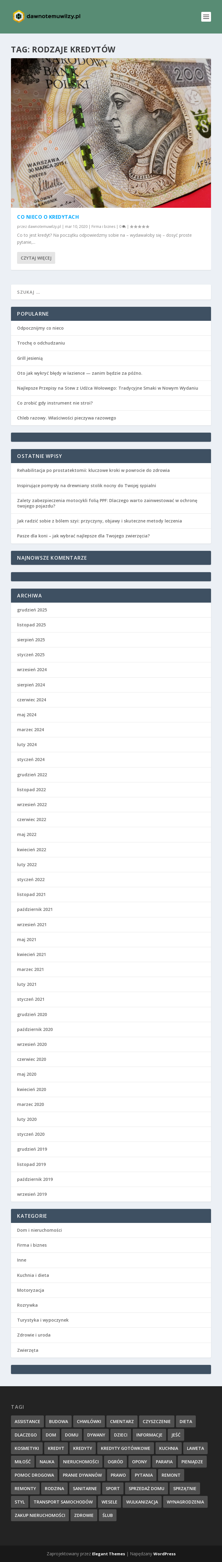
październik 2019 (35, 1179)
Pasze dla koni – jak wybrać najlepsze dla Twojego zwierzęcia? (83, 536)
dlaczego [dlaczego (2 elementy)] (26, 1435)
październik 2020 (35, 1029)
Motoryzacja (30, 1290)
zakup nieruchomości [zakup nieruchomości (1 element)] (40, 1515)
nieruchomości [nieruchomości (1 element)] (81, 1462)
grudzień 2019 (32, 1149)
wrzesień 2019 (32, 1194)
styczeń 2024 (31, 759)
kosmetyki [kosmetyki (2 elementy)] (27, 1448)
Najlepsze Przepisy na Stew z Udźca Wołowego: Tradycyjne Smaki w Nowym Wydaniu (107, 388)
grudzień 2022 (32, 774)
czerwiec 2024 (31, 700)
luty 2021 (27, 984)
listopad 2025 (31, 625)
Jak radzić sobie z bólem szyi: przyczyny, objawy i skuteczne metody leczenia (99, 521)
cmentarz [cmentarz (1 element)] (122, 1421)
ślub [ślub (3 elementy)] (107, 1515)
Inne (21, 1260)
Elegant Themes (108, 1554)
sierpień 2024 (31, 685)
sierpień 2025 (31, 640)
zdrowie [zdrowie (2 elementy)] (84, 1515)
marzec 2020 (30, 1104)
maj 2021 (26, 939)
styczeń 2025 (31, 654)
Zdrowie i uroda (34, 1335)
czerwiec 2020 (31, 1059)
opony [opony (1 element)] (139, 1462)
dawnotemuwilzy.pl (44, 226)
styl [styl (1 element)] (20, 1502)
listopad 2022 (31, 789)
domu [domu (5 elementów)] (71, 1435)
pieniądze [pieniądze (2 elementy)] (192, 1462)
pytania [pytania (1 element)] (144, 1475)
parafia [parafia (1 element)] (164, 1462)
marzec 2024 (30, 729)
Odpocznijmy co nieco (40, 328)
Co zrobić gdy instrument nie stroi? (55, 403)
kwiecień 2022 (31, 849)
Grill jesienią (30, 358)
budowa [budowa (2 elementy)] (58, 1421)
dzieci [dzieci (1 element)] (120, 1435)
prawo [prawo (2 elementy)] (118, 1475)
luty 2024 (27, 744)
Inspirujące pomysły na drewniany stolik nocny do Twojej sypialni (86, 485)
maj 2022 (26, 834)
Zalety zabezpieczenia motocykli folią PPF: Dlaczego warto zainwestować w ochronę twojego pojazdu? (107, 503)
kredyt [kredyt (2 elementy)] (56, 1448)
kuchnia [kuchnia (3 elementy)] (168, 1448)
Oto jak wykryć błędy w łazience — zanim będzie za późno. (79, 373)
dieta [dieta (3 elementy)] (186, 1421)
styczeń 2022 (31, 879)
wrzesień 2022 (32, 804)
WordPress (164, 1554)
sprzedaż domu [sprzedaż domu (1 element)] (146, 1488)
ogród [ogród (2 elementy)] (115, 1462)
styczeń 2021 (31, 999)
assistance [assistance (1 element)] (27, 1421)
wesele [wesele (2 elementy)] (109, 1502)
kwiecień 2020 (31, 1089)
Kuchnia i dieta (33, 1275)
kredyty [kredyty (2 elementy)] (82, 1448)
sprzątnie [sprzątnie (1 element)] (184, 1488)
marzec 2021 (30, 969)
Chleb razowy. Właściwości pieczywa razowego (66, 418)
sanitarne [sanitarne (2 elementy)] (85, 1488)
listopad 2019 (31, 1164)
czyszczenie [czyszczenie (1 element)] (157, 1421)
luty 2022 (27, 864)
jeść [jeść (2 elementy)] (176, 1435)
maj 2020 (26, 1074)
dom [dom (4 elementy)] (51, 1435)
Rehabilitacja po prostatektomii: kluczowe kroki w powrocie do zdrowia (93, 470)
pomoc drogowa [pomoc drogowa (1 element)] (34, 1475)
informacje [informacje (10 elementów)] (149, 1435)
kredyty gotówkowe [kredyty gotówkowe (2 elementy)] (125, 1448)
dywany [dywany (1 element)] (96, 1435)
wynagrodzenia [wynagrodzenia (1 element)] (185, 1502)
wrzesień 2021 (32, 924)
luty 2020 (27, 1119)
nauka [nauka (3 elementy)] (47, 1462)
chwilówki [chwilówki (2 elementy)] (89, 1421)
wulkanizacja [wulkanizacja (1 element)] (142, 1502)
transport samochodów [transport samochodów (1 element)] (63, 1502)
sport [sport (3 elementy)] (113, 1488)
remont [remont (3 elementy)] (171, 1475)
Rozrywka (27, 1305)
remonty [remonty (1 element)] (25, 1488)
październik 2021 (35, 909)
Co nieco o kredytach (48, 217)
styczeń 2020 (31, 1134)
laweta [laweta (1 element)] (195, 1448)
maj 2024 (26, 714)
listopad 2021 (31, 894)
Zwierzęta (27, 1350)
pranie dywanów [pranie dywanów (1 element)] (82, 1475)
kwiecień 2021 (31, 954)
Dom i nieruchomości (39, 1230)
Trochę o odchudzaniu (41, 343)
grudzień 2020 (32, 1014)
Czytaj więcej (36, 258)
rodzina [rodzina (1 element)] (54, 1488)
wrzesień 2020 (32, 1044)
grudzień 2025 (32, 610)
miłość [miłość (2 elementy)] (23, 1462)
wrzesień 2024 (32, 669)
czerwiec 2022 (31, 819)
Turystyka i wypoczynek (43, 1320)
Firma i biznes (103, 226)
